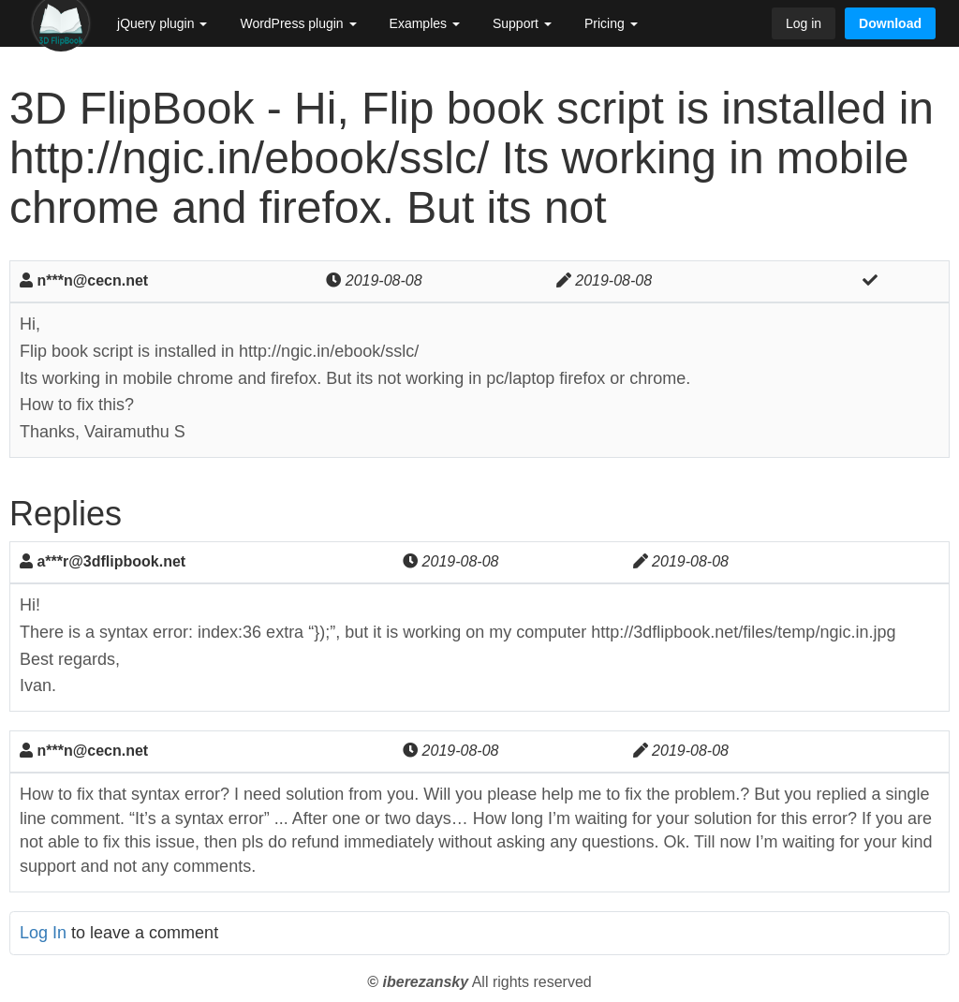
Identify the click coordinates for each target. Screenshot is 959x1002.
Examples (425, 23)
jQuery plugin (162, 23)
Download (890, 23)
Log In (43, 932)
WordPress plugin (298, 23)
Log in (803, 23)
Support (522, 23)
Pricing (611, 23)
